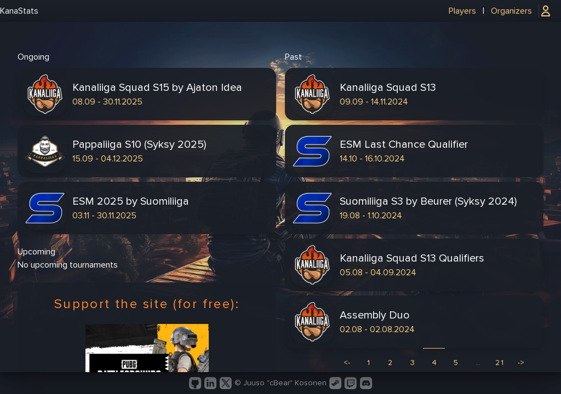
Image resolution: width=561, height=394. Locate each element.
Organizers (511, 10)
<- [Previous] (347, 362)
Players (462, 10)
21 (500, 362)
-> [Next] (521, 362)
